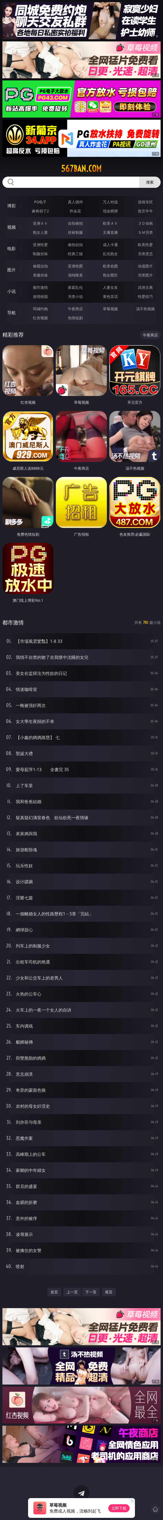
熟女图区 (110, 275)
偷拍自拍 (75, 244)
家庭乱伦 (75, 287)
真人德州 (75, 201)
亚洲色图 (75, 266)
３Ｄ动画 (145, 223)
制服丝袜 (40, 253)
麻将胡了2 (40, 210)
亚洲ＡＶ (40, 223)
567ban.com (81, 168)
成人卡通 (110, 244)
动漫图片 (145, 266)
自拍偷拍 (75, 223)
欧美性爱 (145, 244)
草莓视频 (110, 308)
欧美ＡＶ (110, 223)
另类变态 (145, 253)
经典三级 (75, 253)
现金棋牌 (110, 210)
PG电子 (40, 201)
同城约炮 (40, 308)
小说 (11, 291)
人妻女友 (110, 287)
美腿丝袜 (40, 275)
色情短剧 (75, 317)
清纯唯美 (75, 275)
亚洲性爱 (40, 244)
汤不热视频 (145, 308)
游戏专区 (145, 201)
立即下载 (118, 1508)
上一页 (72, 1291)
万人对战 (110, 201)
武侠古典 (145, 287)
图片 (11, 270)
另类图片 (145, 275)
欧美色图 (110, 266)
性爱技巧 (145, 296)
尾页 (108, 1291)
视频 (11, 227)
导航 (11, 313)
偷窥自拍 (40, 266)
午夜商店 (75, 308)
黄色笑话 (110, 296)
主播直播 (110, 232)
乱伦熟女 (110, 253)
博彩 (11, 206)
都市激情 (40, 287)
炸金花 (75, 210)
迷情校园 (40, 296)
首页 (54, 1291)
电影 (11, 248)
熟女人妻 (40, 232)
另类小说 (75, 296)
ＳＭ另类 (145, 232)
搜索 (150, 182)
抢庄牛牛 (145, 210)
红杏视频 (40, 317)
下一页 (90, 1291)
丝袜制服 (75, 232)
